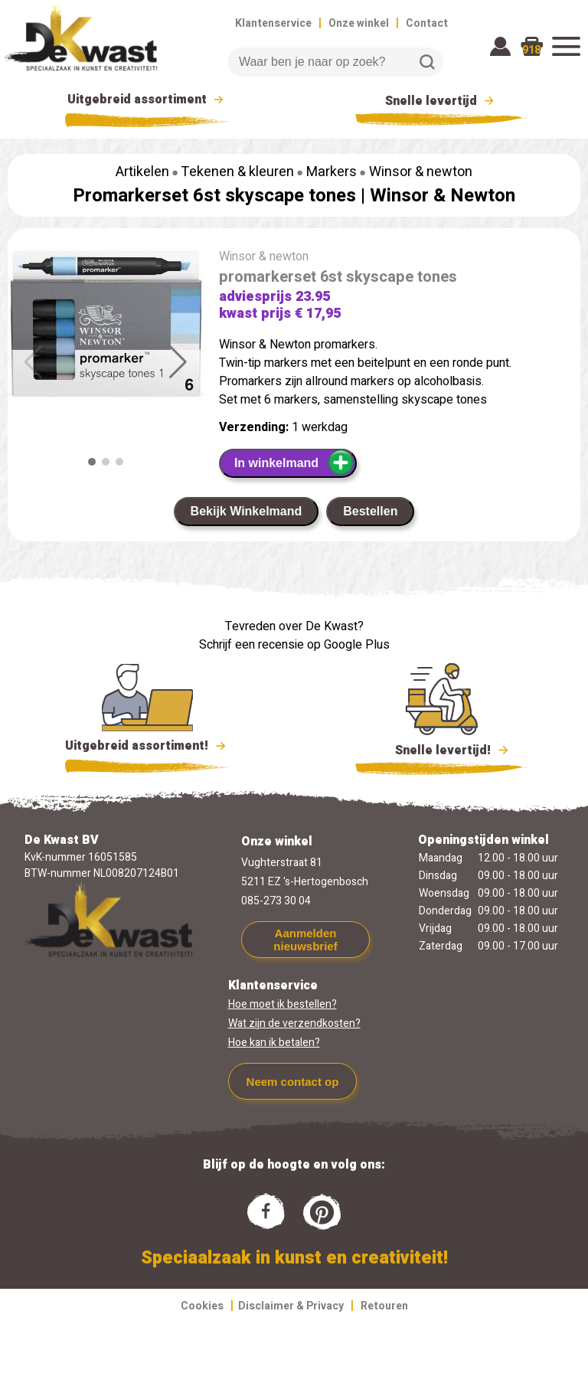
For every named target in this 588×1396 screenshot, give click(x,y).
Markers (331, 172)
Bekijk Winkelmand (246, 511)
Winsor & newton (420, 172)
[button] (178, 362)
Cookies (202, 1306)
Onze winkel (358, 23)
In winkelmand (294, 462)
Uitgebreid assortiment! (147, 745)
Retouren (384, 1306)
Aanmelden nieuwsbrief (305, 940)
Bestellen (370, 511)
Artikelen (142, 172)
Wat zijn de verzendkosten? (294, 1023)
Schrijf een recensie (251, 645)
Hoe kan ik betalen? (274, 1043)
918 (531, 50)
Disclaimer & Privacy (291, 1306)
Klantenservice (273, 23)
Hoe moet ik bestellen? (282, 1004)
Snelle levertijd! (441, 749)
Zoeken (427, 62)
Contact (427, 23)
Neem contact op (293, 1081)
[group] (106, 326)
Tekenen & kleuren (237, 172)
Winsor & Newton (442, 195)
